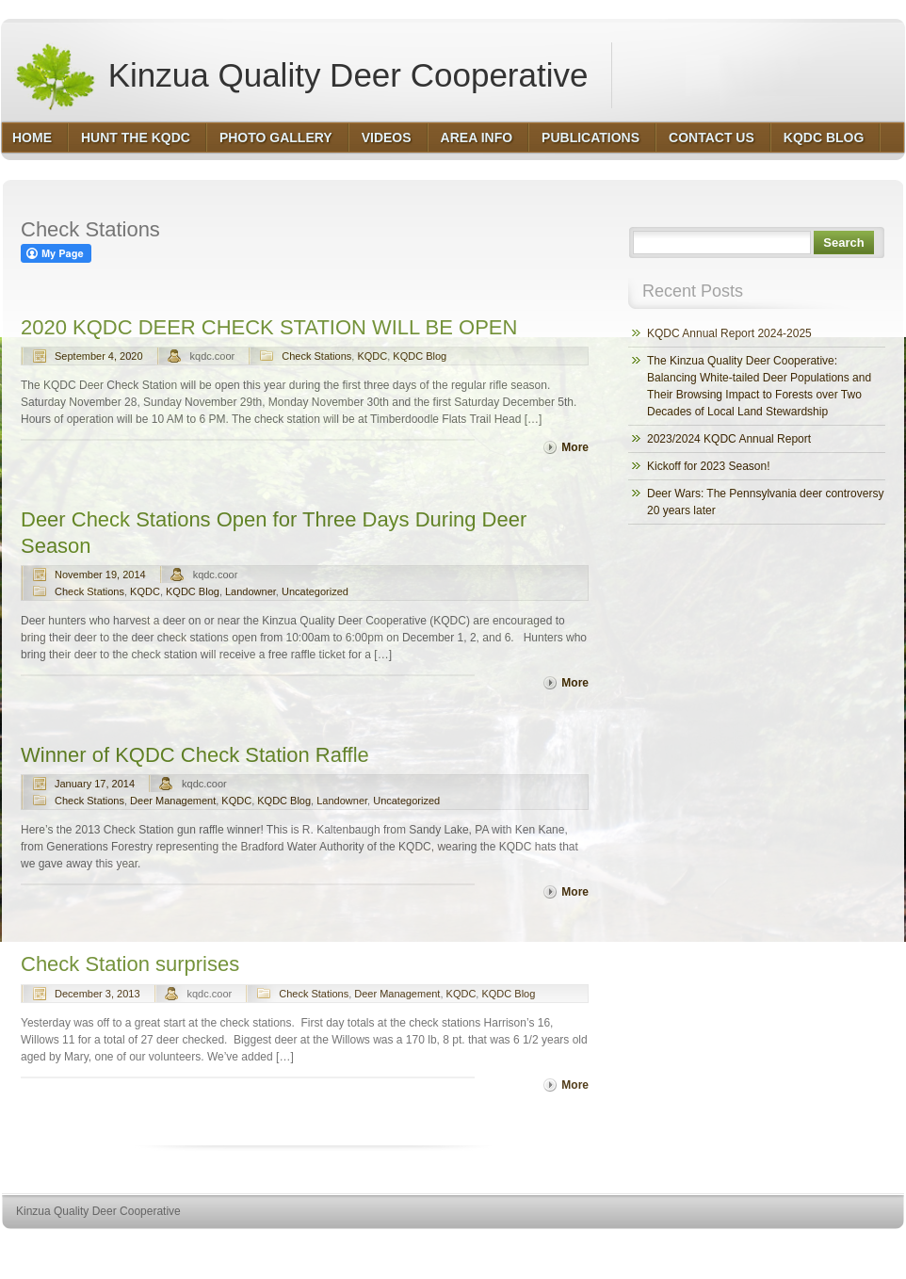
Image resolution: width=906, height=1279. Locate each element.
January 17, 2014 (95, 783)
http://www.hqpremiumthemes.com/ (830, 1246)
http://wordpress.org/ (693, 1246)
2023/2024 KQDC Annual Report (729, 438)
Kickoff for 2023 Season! (708, 466)
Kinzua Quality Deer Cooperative (301, 75)
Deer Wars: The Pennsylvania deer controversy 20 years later (765, 502)
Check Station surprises (130, 964)
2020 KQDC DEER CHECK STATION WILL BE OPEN (269, 327)
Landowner (250, 591)
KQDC (372, 356)
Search (843, 242)
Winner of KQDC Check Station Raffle (195, 755)
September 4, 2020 (99, 356)
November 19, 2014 (100, 574)
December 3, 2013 (97, 993)
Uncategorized (315, 591)
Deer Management (173, 800)
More (575, 447)
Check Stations (316, 356)
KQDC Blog (419, 356)
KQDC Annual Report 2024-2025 (729, 333)
